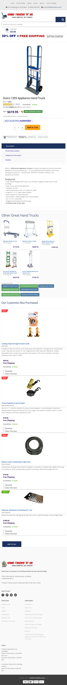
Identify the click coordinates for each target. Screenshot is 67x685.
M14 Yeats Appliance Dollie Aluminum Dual (10, 273)
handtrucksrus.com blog (33, 614)
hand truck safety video (33, 618)
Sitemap (29, 3)
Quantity (9, 371)
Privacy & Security (31, 628)
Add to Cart (32, 127)
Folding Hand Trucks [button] (46, 287)
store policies (29, 621)
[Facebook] (2, 595)
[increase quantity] (22, 127)
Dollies (3, 611)
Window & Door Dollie (29, 242)
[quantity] (19, 127)
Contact (35, 3)
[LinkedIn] (15, 595)
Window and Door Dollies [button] (30, 295)
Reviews (8, 160)
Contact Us (28, 604)
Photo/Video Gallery (12, 151)
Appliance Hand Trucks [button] (10, 287)
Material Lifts (6, 618)
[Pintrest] (11, 595)
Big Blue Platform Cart (10, 242)
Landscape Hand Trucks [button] (10, 290)
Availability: (27, 104)
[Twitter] (7, 595)
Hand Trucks (5, 604)
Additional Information (13, 155)
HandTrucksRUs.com (37, 678)
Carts (3, 608)
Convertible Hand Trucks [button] (29, 287)
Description (10, 146)
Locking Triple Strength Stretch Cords (15, 344)
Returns (27, 631)
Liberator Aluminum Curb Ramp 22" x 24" (17, 510)
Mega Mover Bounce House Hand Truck (48, 243)
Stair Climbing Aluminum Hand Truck (30, 273)
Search (59, 19)
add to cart (11, 544)
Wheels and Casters (8, 621)
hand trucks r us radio (33, 624)
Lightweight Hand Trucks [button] (29, 290)
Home (12, 3)
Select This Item (10, 374)
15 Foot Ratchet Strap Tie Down (13, 403)
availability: (7, 366)
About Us (42, 3)
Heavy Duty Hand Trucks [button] (11, 295)
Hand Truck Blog (20, 3)
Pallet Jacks (5, 614)
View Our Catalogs (51, 3)
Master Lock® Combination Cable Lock (16, 462)
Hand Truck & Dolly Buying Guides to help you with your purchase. (35, 636)
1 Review (17, 104)
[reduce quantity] (14, 127)
